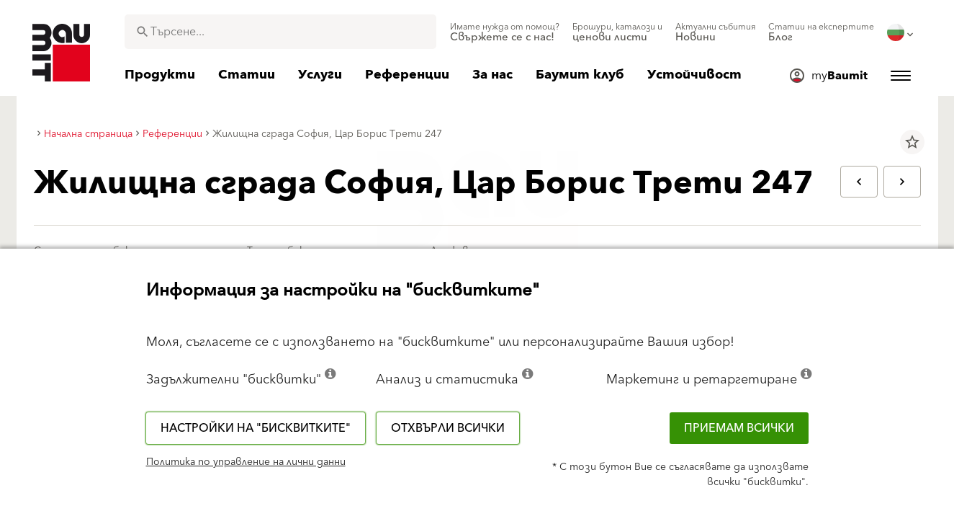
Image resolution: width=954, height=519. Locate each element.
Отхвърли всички (448, 428)
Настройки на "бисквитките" (256, 428)
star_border (912, 142)
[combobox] (280, 31)
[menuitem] (505, 32)
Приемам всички (739, 428)
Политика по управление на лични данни (246, 462)
